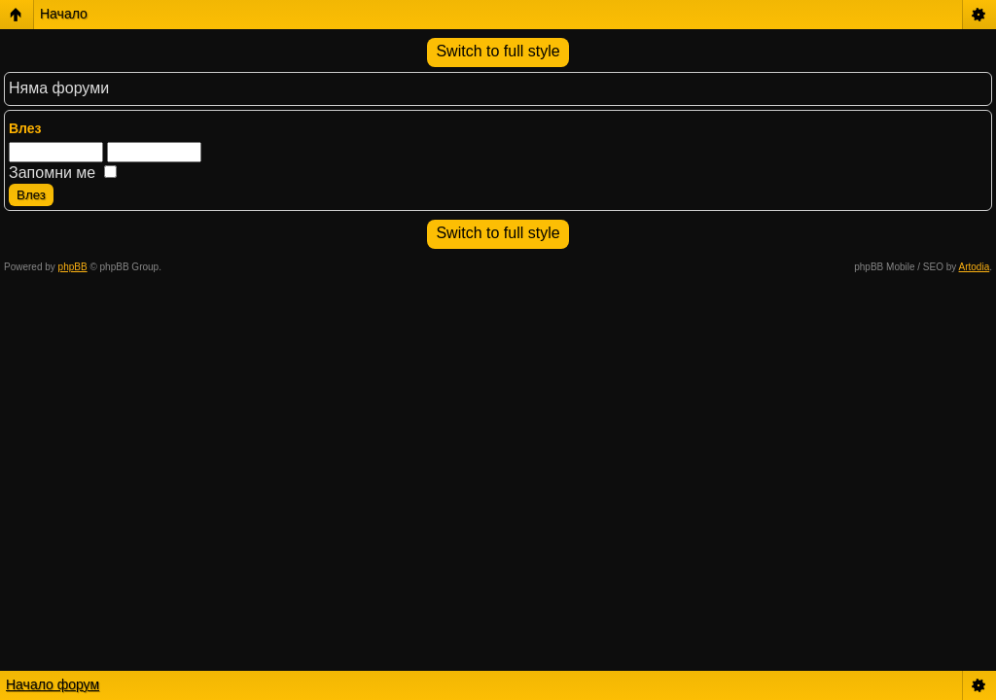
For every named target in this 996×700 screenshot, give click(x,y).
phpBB (73, 267)
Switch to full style (497, 51)
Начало (64, 13)
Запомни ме (63, 172)
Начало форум (52, 684)
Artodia (974, 267)
